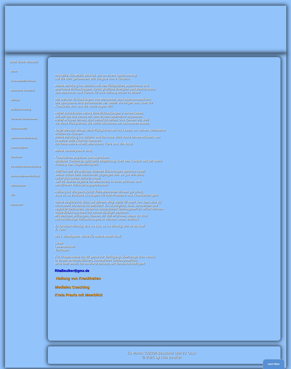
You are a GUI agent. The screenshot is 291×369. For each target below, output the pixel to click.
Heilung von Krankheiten (78, 278)
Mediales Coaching (72, 287)
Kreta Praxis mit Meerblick (78, 295)
